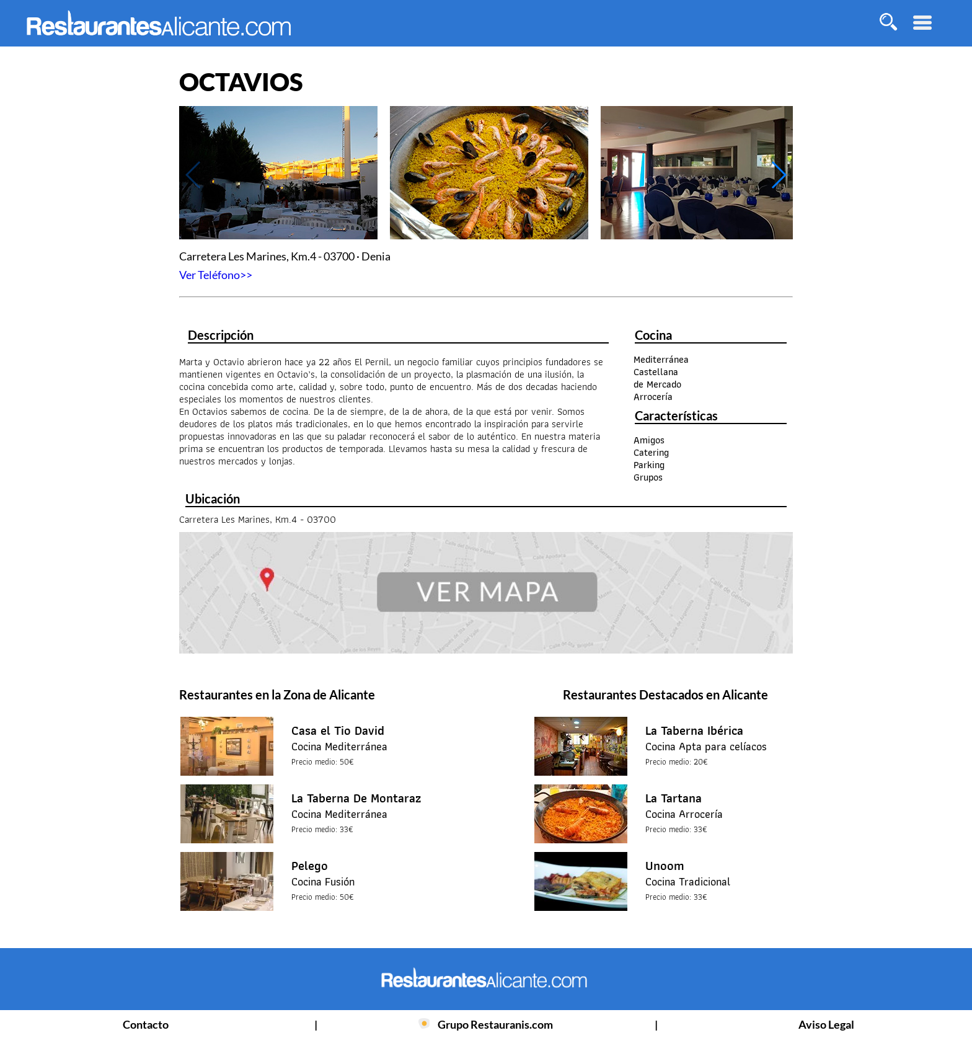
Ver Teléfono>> (215, 275)
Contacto (146, 1024)
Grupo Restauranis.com (495, 1024)
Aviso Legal (826, 1024)
